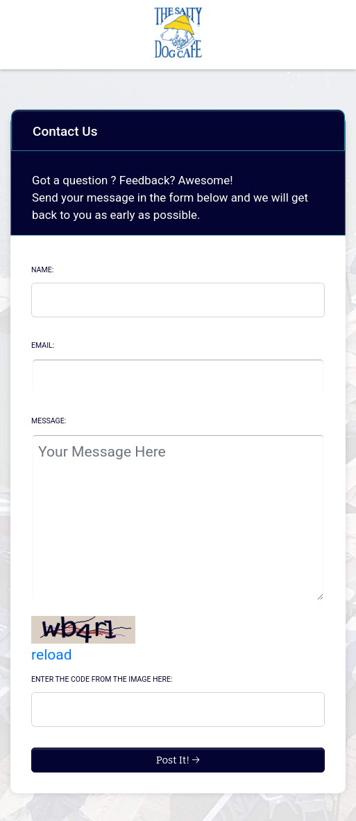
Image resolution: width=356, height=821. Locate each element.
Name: (42, 269)
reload (51, 654)
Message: (48, 420)
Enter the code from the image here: (102, 679)
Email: (42, 345)
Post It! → (178, 760)
